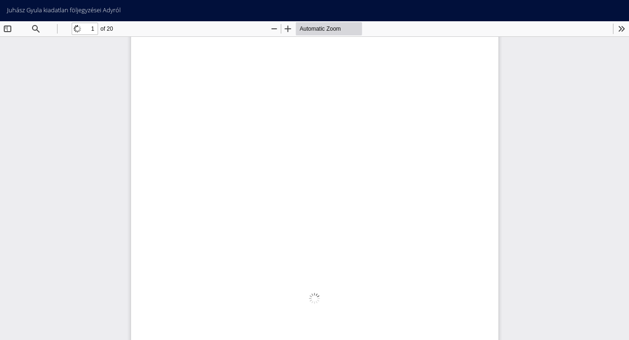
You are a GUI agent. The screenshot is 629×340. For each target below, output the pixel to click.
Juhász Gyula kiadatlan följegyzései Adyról (64, 10)
